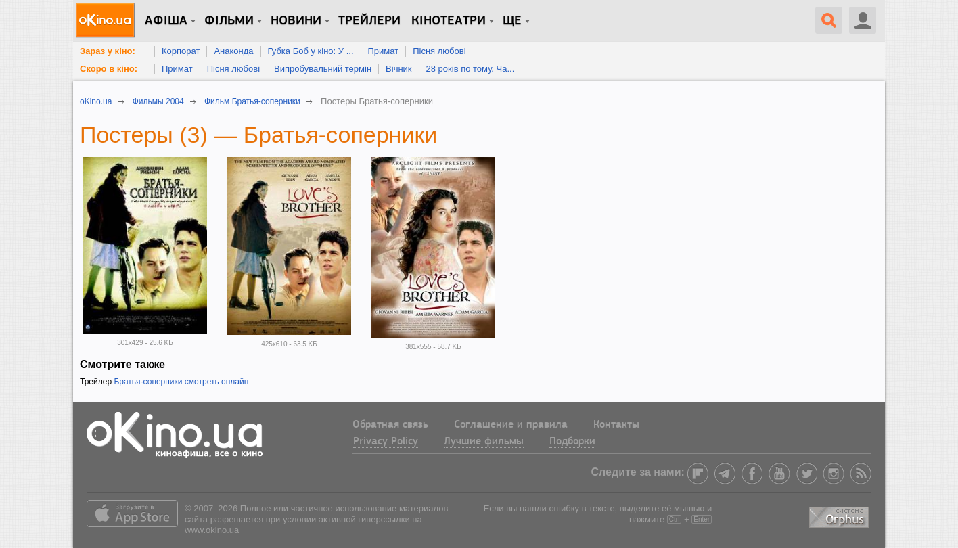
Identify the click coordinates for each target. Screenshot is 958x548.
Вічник (398, 69)
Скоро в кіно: (108, 69)
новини (296, 21)
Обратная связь (390, 424)
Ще (512, 21)
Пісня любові (439, 51)
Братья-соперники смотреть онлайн (181, 381)
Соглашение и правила (511, 424)
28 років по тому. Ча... (470, 69)
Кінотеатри (448, 21)
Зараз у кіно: (107, 51)
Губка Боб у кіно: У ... (311, 51)
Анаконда (233, 51)
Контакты (616, 424)
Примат (383, 51)
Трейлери (369, 21)
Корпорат (181, 51)
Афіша (166, 21)
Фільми (229, 21)
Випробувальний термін (322, 69)
